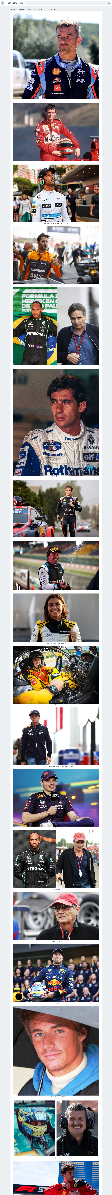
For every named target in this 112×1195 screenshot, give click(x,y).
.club (14, 3)
